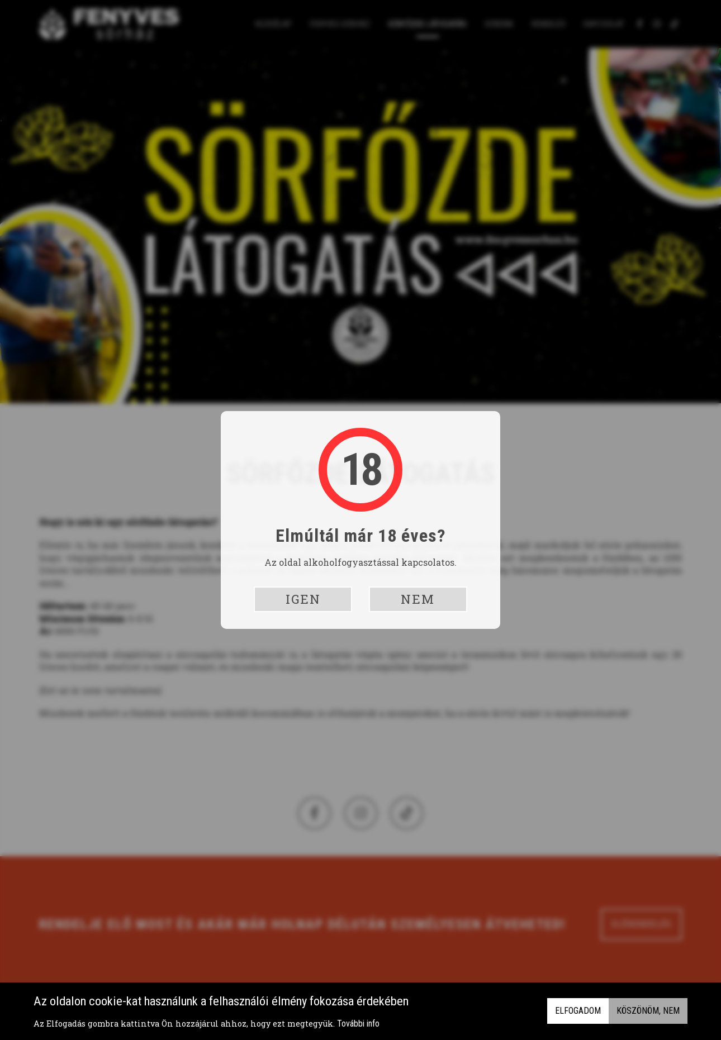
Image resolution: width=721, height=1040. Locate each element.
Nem (418, 599)
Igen (303, 599)
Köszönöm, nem (648, 1011)
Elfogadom (578, 1011)
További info (358, 1024)
